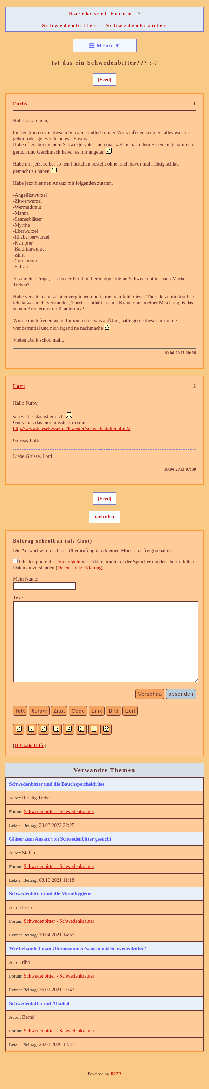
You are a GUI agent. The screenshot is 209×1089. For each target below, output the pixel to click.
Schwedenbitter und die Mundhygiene (50, 893)
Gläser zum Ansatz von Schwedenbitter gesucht (60, 839)
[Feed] (104, 79)
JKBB (116, 1073)
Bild (114, 711)
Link (97, 711)
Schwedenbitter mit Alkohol (39, 1003)
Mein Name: (25, 579)
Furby (20, 103)
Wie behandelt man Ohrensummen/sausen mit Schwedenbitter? (77, 948)
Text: (18, 598)
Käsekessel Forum (101, 13)
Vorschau (150, 694)
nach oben (104, 516)
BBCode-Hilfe (29, 745)
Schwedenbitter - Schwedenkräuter (104, 25)
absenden (181, 694)
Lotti (19, 386)
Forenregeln (68, 561)
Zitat (59, 711)
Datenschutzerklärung (79, 567)
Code (78, 711)
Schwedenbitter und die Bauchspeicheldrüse (56, 784)
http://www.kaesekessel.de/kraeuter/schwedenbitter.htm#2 (71, 428)
